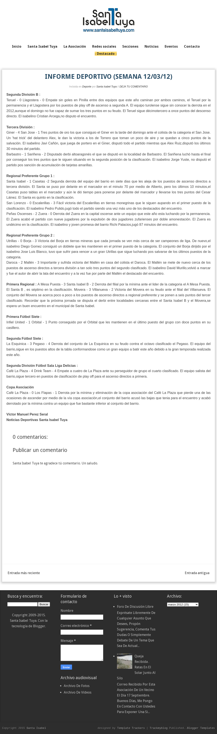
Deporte (86, 86)
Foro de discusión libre (135, 607)
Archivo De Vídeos (77, 692)
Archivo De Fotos (76, 686)
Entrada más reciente (24, 573)
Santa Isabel (36, 728)
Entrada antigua (197, 573)
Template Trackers (131, 728)
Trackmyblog (159, 728)
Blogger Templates (201, 728)
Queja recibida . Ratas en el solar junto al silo (136, 667)
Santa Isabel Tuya (106, 86)
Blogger (39, 626)
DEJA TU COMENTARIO (134, 86)
